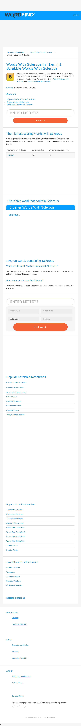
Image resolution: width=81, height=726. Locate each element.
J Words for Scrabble (14, 510)
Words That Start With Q (15, 532)
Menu (75, 15)
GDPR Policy (17, 683)
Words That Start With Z (15, 528)
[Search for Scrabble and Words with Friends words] (40, 113)
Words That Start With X (15, 541)
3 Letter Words (12, 550)
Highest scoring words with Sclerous (21, 99)
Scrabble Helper (12, 410)
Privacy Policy (17, 696)
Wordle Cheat (11, 397)
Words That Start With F (15, 537)
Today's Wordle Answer (15, 415)
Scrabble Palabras (13, 581)
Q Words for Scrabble (14, 523)
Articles (15, 618)
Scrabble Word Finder (14, 388)
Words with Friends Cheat (16, 392)
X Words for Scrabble (14, 519)
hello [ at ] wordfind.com (21, 676)
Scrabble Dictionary (14, 401)
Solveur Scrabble (13, 568)
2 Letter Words (12, 545)
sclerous (11, 155)
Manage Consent (18, 706)
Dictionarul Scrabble (14, 585)
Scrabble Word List (19, 624)
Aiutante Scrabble (13, 576)
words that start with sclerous (39, 82)
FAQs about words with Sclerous (20, 105)
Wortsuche (10, 572)
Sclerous (9, 88)
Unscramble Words (13, 406)
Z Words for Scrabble (14, 514)
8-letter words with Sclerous (18, 102)
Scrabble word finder (20, 645)
